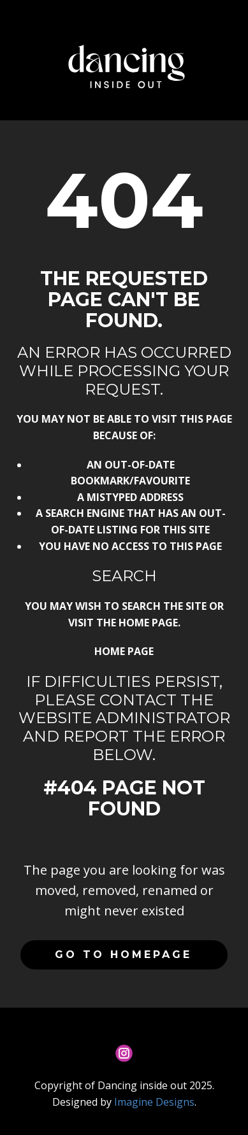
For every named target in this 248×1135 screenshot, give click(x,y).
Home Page (124, 651)
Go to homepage (123, 954)
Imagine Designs (154, 1102)
